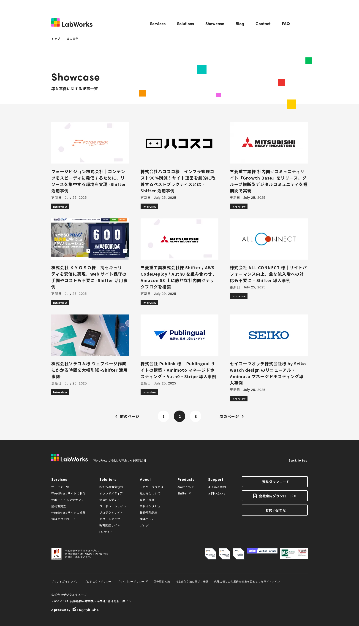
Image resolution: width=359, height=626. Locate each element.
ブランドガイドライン (65, 581)
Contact (263, 23)
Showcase (214, 23)
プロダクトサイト (111, 512)
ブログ (144, 525)
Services (158, 23)
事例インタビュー (152, 506)
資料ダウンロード (63, 519)
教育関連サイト (109, 525)
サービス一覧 (60, 487)
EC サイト (106, 532)
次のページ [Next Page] (232, 416)
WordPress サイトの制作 (68, 493)
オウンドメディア (111, 493)
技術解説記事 (149, 512)
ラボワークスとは (152, 487)
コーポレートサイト (112, 506)
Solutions (185, 23)
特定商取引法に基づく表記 (192, 581)
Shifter (183, 493)
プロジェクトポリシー (98, 581)
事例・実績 (147, 500)
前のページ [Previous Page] (127, 416)
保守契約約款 (162, 581)
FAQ (286, 23)
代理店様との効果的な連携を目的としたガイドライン (247, 581)
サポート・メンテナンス (67, 500)
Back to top (298, 460)
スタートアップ (109, 519)
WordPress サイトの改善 (68, 512)
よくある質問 (217, 487)
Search (304, 23)
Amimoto (185, 487)
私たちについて (150, 493)
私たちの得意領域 (111, 487)
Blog (240, 23)
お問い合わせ (217, 493)
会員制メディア (109, 500)
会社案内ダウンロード (276, 496)
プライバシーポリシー (132, 581)
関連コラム (147, 519)
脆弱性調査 (58, 506)
